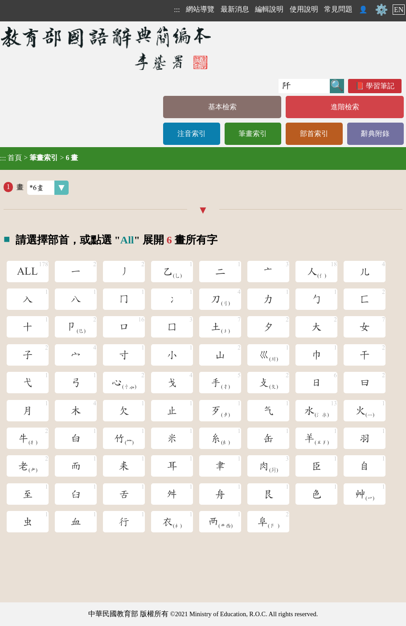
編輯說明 (269, 9)
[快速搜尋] (304, 86)
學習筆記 (380, 86)
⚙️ (381, 10)
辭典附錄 (375, 133)
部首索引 (314, 133)
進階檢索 (345, 107)
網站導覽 (200, 9)
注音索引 (191, 133)
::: (177, 9)
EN (398, 9)
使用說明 (304, 9)
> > (39, 158)
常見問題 (338, 9)
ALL (27, 271)
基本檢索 (222, 107)
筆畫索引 (252, 133)
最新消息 (235, 9)
